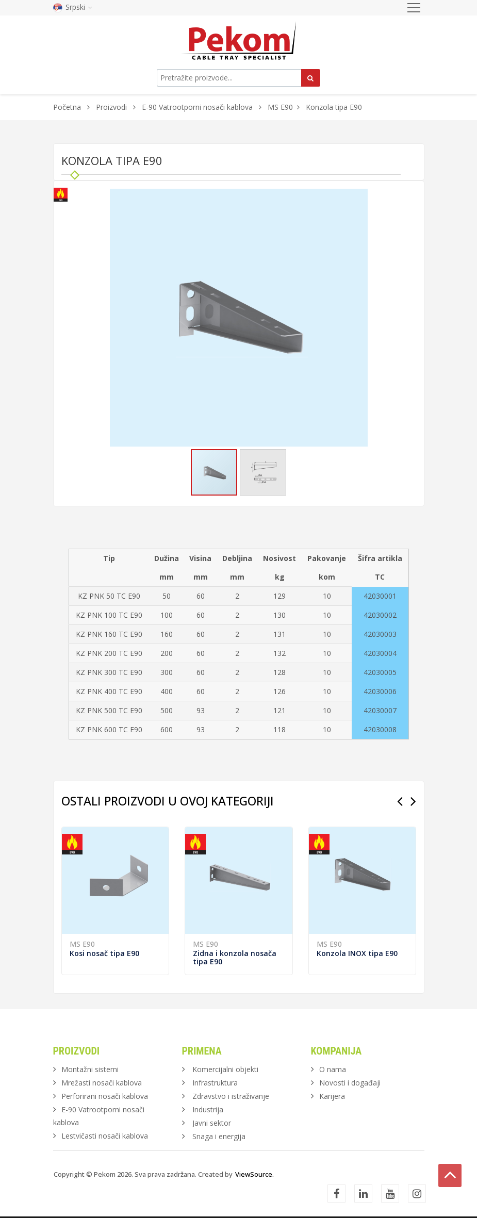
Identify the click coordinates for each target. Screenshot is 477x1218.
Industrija (207, 1109)
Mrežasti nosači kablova (101, 1083)
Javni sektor (211, 1123)
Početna (67, 107)
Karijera (332, 1096)
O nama (332, 1069)
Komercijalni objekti (225, 1069)
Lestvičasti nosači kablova (104, 1136)
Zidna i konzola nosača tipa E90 (234, 957)
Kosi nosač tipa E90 (104, 953)
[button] (358, 198)
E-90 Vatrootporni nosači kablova (197, 107)
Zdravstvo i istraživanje (230, 1096)
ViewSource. (254, 1174)
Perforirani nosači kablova (104, 1096)
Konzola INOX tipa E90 (357, 953)
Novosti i (350, 1083)
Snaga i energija (218, 1136)
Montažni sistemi (90, 1069)
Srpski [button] (72, 7)
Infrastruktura (215, 1083)
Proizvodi (112, 107)
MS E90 (280, 107)
